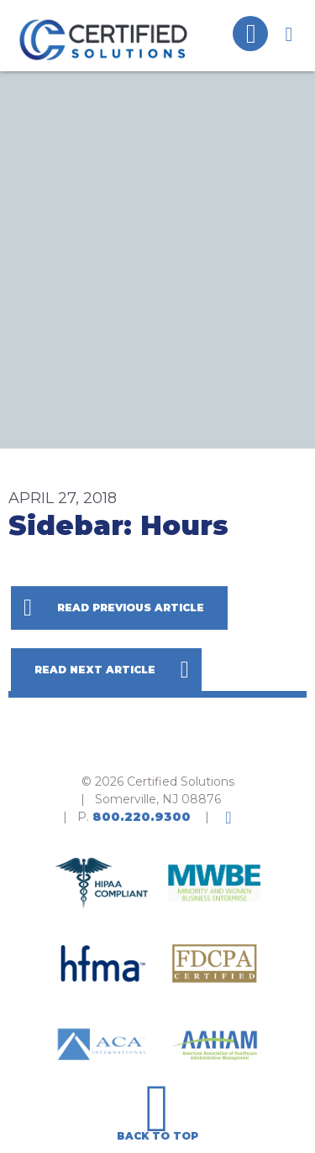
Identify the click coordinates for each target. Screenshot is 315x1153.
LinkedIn (228, 817)
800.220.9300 (141, 816)
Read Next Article (94, 669)
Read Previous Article (130, 607)
